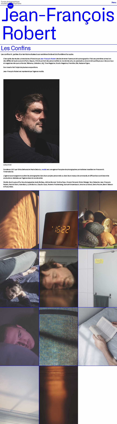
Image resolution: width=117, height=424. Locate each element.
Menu (114, 2)
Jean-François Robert (48, 59)
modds (44, 169)
